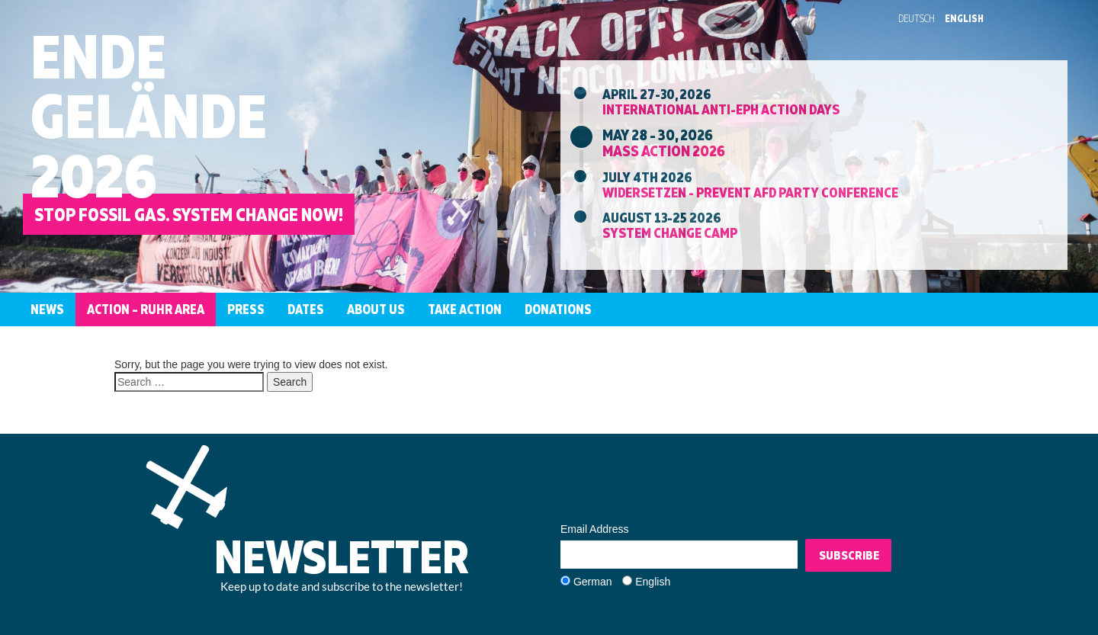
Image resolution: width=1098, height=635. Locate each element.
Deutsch (916, 18)
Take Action (465, 309)
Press (246, 309)
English (964, 18)
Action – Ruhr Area (145, 309)
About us (376, 309)
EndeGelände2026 (148, 115)
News (47, 309)
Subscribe (849, 555)
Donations (558, 309)
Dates (305, 309)
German (592, 582)
